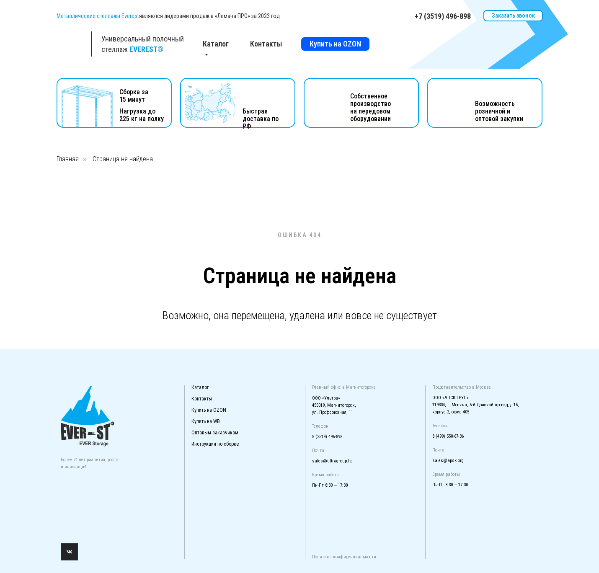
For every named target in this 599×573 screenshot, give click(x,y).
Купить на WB (205, 421)
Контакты (266, 43)
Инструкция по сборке (215, 444)
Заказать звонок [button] (513, 15)
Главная (68, 159)
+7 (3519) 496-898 (443, 16)
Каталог (200, 387)
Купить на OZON (335, 43)
